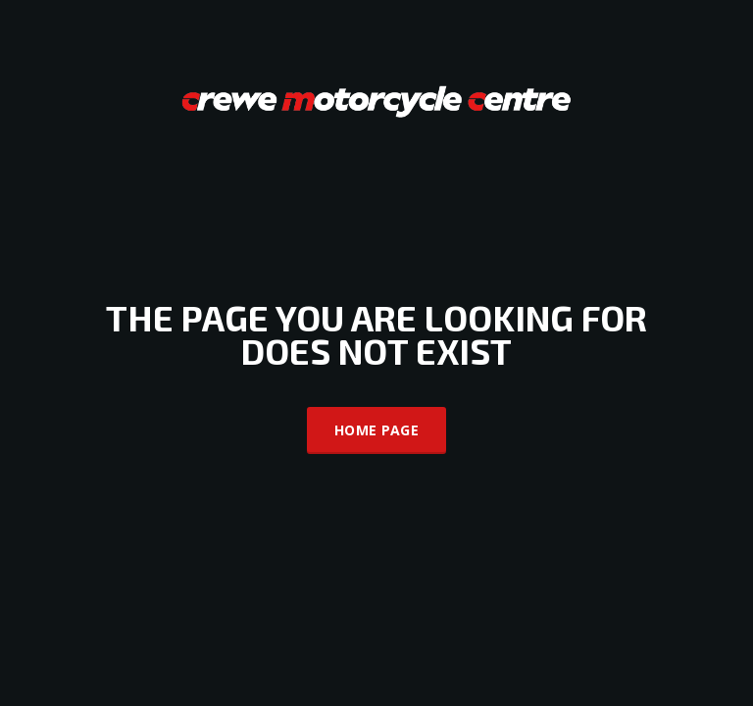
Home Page (376, 430)
